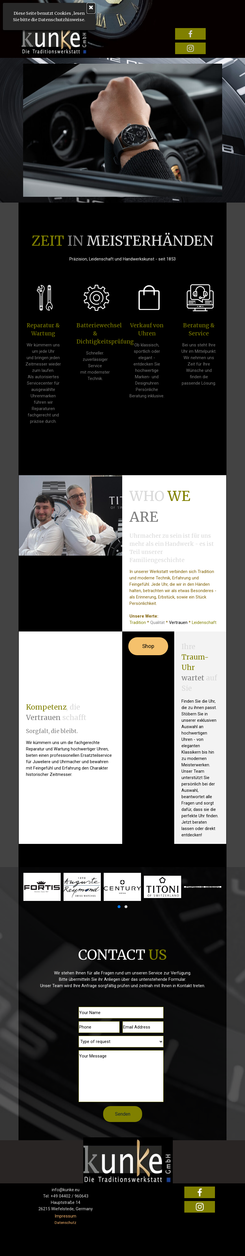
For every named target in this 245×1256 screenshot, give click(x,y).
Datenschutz (65, 1222)
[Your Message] (121, 1076)
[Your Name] (121, 1012)
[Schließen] (48, 8)
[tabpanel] (122, 246)
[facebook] (190, 34)
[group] (123, 892)
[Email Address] (143, 1027)
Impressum (65, 1216)
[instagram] (190, 48)
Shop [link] (148, 646)
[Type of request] (121, 1041)
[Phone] (99, 1027)
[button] (119, 907)
